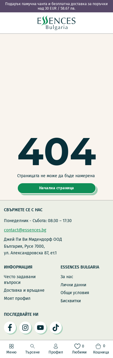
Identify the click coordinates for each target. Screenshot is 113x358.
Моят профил (17, 298)
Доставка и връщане (24, 290)
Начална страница (56, 188)
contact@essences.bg (25, 230)
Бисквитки (71, 300)
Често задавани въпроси (20, 279)
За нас (67, 276)
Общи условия (75, 292)
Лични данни (73, 284)
